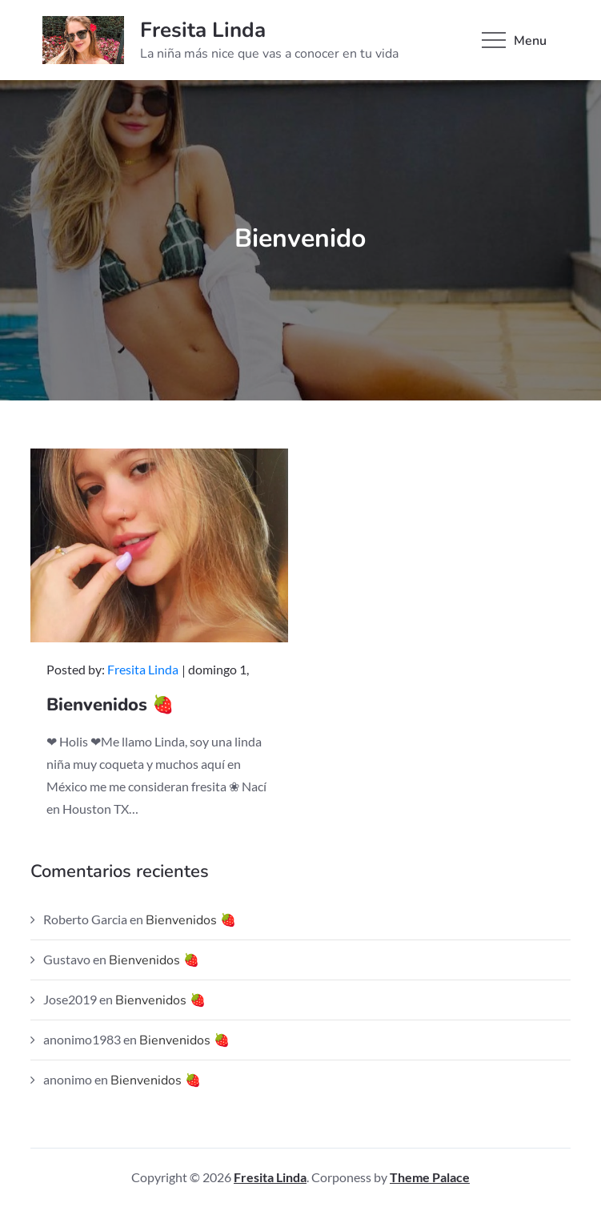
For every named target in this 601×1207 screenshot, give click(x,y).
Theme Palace (430, 1177)
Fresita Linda (203, 30)
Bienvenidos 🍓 (110, 705)
